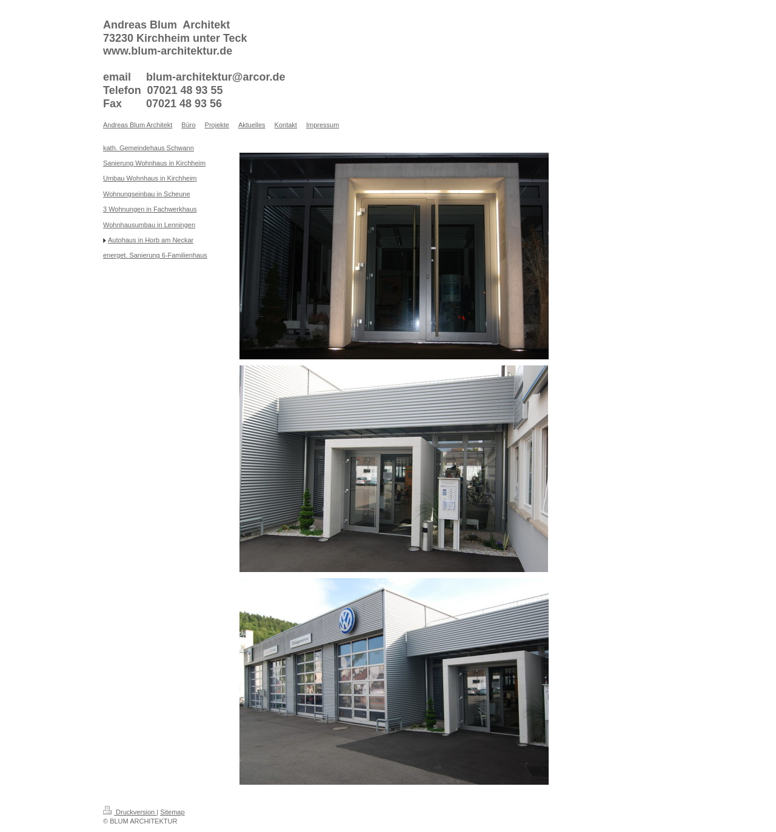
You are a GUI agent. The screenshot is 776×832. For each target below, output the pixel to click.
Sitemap (172, 812)
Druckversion (129, 812)
